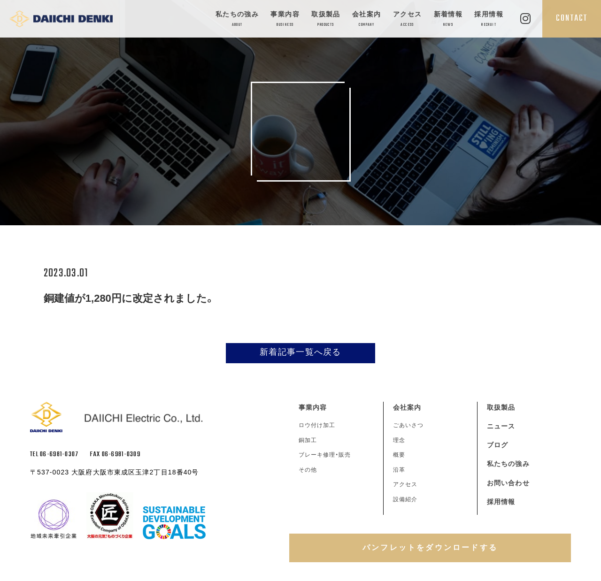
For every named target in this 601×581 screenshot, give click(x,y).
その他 (308, 469)
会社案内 (366, 19)
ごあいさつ (408, 425)
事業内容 (285, 19)
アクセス (407, 19)
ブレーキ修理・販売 (325, 454)
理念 (399, 440)
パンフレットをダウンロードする (430, 547)
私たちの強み (237, 19)
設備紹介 (405, 499)
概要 (399, 454)
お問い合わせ (508, 483)
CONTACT (571, 18)
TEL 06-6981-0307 (54, 454)
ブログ (497, 445)
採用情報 (488, 19)
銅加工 (308, 440)
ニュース (501, 426)
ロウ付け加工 (317, 425)
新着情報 (448, 19)
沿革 (399, 469)
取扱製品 (325, 19)
